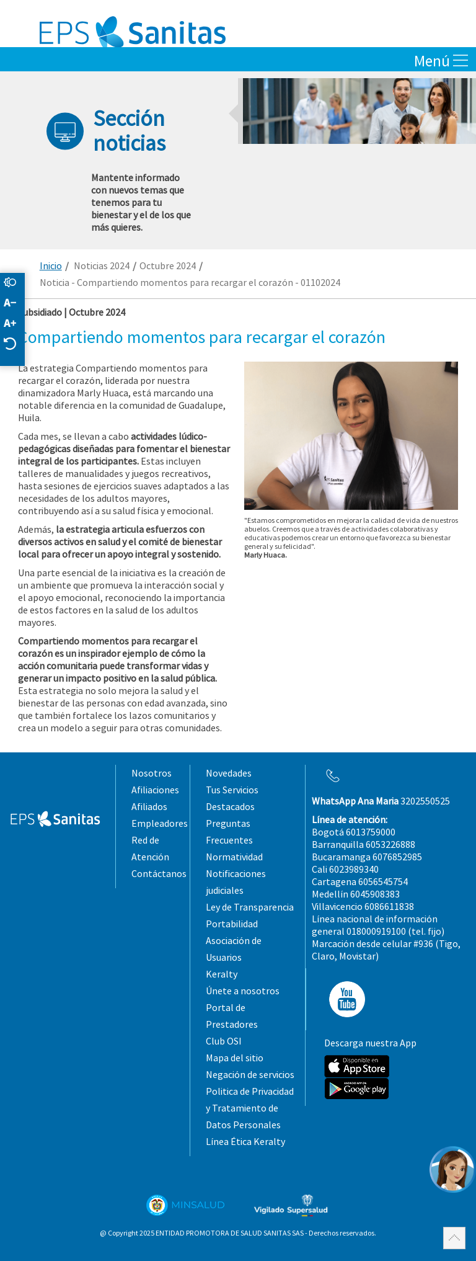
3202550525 (381, 801)
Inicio (51, 265)
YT (343, 999)
